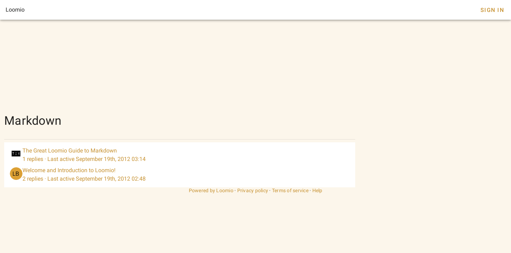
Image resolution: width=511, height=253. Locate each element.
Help (317, 190)
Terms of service (290, 190)
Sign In (492, 10)
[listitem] (179, 155)
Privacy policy (252, 190)
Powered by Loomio (211, 190)
